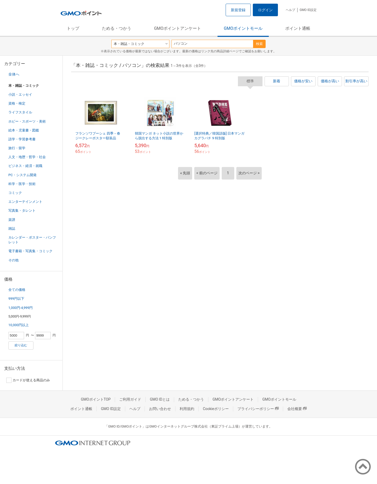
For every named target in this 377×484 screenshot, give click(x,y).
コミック (15, 193)
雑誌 (11, 229)
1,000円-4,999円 (20, 308)
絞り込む (21, 345)
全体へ (13, 74)
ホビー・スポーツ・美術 (27, 121)
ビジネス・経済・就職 (25, 166)
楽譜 (11, 220)
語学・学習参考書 (22, 139)
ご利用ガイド (130, 399)
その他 (13, 260)
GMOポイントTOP (96, 399)
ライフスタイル (20, 112)
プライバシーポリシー (258, 409)
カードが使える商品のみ (28, 380)
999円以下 (16, 299)
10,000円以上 (18, 325)
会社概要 (297, 409)
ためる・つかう (116, 28)
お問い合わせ (160, 409)
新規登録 (238, 10)
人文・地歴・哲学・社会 (27, 157)
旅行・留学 (16, 148)
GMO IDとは (160, 399)
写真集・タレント (22, 210)
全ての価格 (16, 290)
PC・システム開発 (22, 175)
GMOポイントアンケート (177, 28)
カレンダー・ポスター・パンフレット (32, 239)
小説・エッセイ (20, 94)
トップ (73, 28)
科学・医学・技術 (22, 184)
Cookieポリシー (216, 409)
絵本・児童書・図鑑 (23, 130)
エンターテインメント (25, 202)
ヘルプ (290, 10)
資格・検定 (16, 103)
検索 (259, 44)
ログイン (265, 10)
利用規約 (187, 409)
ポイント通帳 (297, 28)
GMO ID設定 (308, 10)
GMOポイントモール (243, 28)
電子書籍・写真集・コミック (30, 251)
